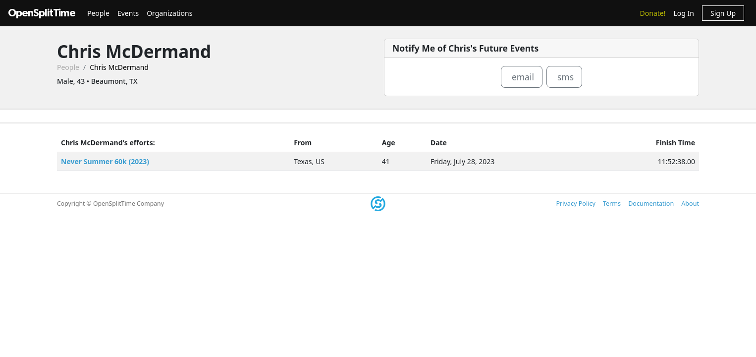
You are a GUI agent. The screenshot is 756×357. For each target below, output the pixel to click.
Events (128, 13)
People (98, 13)
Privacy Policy (575, 203)
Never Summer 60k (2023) (105, 161)
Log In (683, 13)
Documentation (651, 203)
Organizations (169, 13)
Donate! (653, 13)
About (690, 203)
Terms (612, 203)
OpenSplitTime (41, 13)
